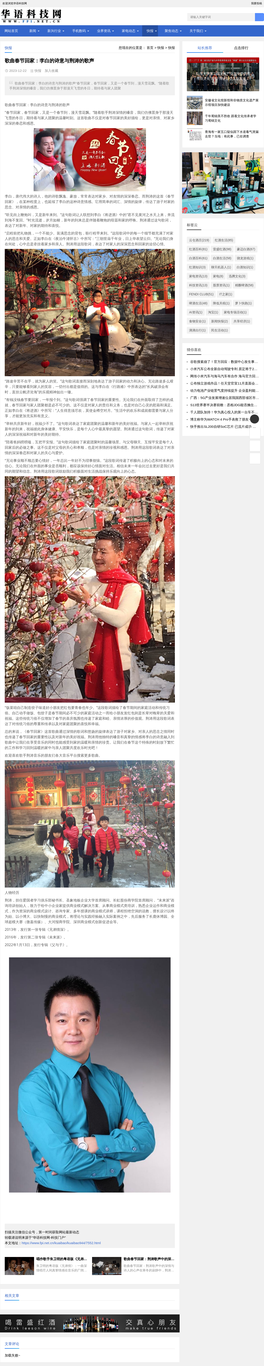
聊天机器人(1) (221, 267)
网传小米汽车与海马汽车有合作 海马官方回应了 (226, 376)
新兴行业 (54, 31)
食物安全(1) (197, 321)
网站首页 (11, 31)
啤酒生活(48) (198, 303)
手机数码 (79, 31)
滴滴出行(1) (197, 330)
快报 (150, 31)
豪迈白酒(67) (246, 249)
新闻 (32, 31)
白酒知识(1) (245, 267)
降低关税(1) (221, 303)
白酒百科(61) (198, 258)
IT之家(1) (225, 294)
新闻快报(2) (219, 321)
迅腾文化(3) (237, 276)
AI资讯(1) (195, 312)
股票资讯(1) (221, 285)
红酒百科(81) (198, 249)
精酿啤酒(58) (244, 285)
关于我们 (196, 31)
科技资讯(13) (198, 285)
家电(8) (218, 276)
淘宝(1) (213, 312)
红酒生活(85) (224, 240)
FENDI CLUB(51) (201, 294)
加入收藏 (51, 71)
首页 (150, 48)
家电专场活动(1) (235, 312)
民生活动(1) (219, 330)
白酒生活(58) (222, 258)
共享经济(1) (242, 321)
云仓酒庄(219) (199, 240)
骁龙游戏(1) (245, 258)
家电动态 (128, 31)
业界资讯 (104, 31)
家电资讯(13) (198, 276)
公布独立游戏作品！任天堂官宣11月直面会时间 (226, 383)
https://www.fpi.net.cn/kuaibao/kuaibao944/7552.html (61, 1243)
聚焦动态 (171, 31)
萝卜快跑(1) (243, 303)
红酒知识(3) (197, 267)
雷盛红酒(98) (222, 249)
